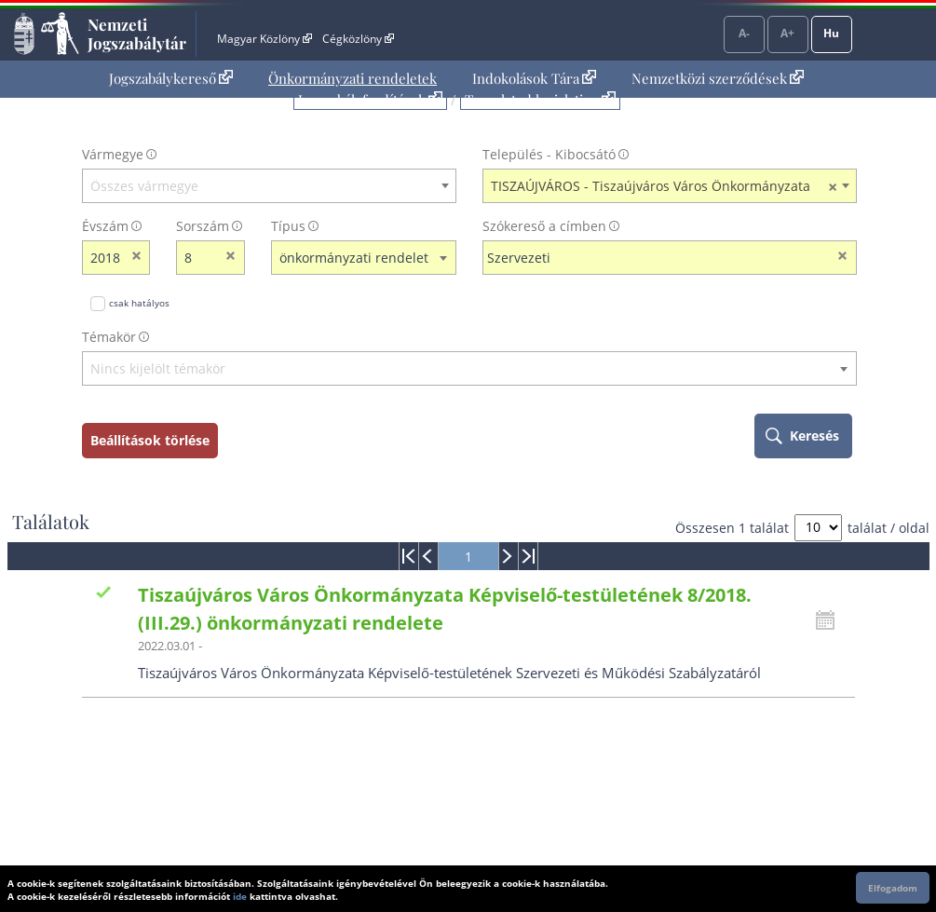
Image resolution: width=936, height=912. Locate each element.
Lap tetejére (903, 827)
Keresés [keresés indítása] (814, 435)
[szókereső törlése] (843, 257)
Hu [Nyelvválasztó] (831, 33)
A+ (787, 33)
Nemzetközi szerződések (717, 78)
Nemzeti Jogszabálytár (137, 33)
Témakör (109, 337)
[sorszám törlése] (231, 257)
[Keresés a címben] (657, 257)
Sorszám (202, 226)
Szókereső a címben (544, 226)
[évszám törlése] (136, 257)
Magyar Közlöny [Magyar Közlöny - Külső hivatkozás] (264, 39)
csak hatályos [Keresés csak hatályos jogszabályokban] (139, 302)
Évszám (105, 226)
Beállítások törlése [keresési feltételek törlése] (150, 440)
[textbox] (269, 186)
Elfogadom (892, 887)
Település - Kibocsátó (549, 154)
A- (744, 33)
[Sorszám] (198, 257)
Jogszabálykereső (171, 78)
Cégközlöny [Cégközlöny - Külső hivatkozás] (357, 39)
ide (240, 896)
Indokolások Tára (534, 78)
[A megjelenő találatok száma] (818, 527)
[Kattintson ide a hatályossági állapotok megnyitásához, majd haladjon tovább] (830, 620)
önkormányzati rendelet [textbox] (353, 257)
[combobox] (269, 186)
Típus (288, 226)
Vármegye (112, 154)
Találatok (50, 521)
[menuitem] (170, 78)
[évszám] (104, 257)
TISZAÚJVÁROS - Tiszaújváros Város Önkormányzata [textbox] (664, 186)
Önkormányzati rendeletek (352, 78)
